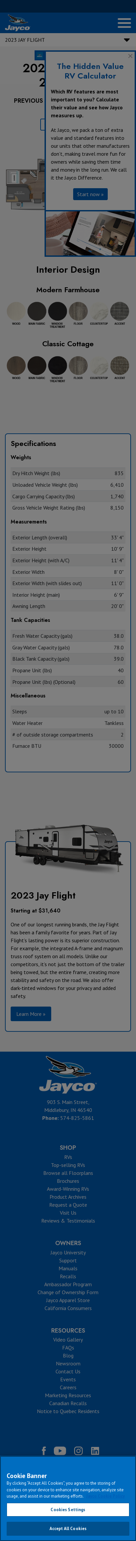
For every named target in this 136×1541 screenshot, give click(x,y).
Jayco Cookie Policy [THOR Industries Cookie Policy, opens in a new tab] (105, 1496)
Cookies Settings (68, 1510)
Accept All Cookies (68, 1528)
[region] (68, 1498)
